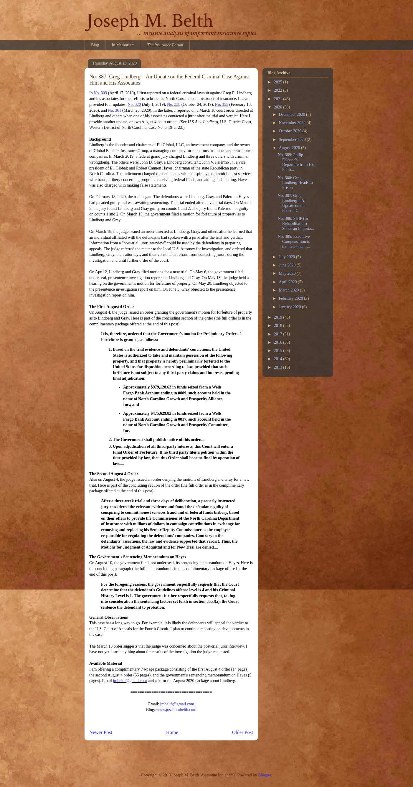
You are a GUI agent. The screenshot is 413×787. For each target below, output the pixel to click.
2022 (278, 90)
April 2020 (288, 282)
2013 (278, 367)
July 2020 (287, 257)
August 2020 (290, 148)
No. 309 (100, 93)
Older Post (242, 732)
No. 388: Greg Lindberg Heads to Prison (295, 183)
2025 (278, 82)
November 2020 (292, 123)
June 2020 (288, 265)
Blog (95, 45)
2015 (278, 350)
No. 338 (173, 104)
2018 (278, 325)
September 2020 (293, 139)
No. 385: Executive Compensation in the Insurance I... (294, 241)
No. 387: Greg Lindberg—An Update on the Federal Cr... (292, 203)
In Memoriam (123, 45)
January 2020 (290, 307)
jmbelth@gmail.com (130, 681)
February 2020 (291, 298)
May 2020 (288, 273)
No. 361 (114, 110)
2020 (278, 107)
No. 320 (134, 104)
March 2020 (289, 290)
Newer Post (100, 732)
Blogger (264, 775)
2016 (278, 342)
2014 (278, 359)
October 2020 (290, 131)
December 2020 (292, 114)
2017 (278, 334)
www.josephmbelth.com (176, 709)
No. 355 (221, 104)
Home (172, 732)
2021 (278, 99)
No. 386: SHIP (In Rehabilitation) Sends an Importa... (296, 223)
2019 (278, 317)
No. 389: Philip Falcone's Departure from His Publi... (296, 162)
